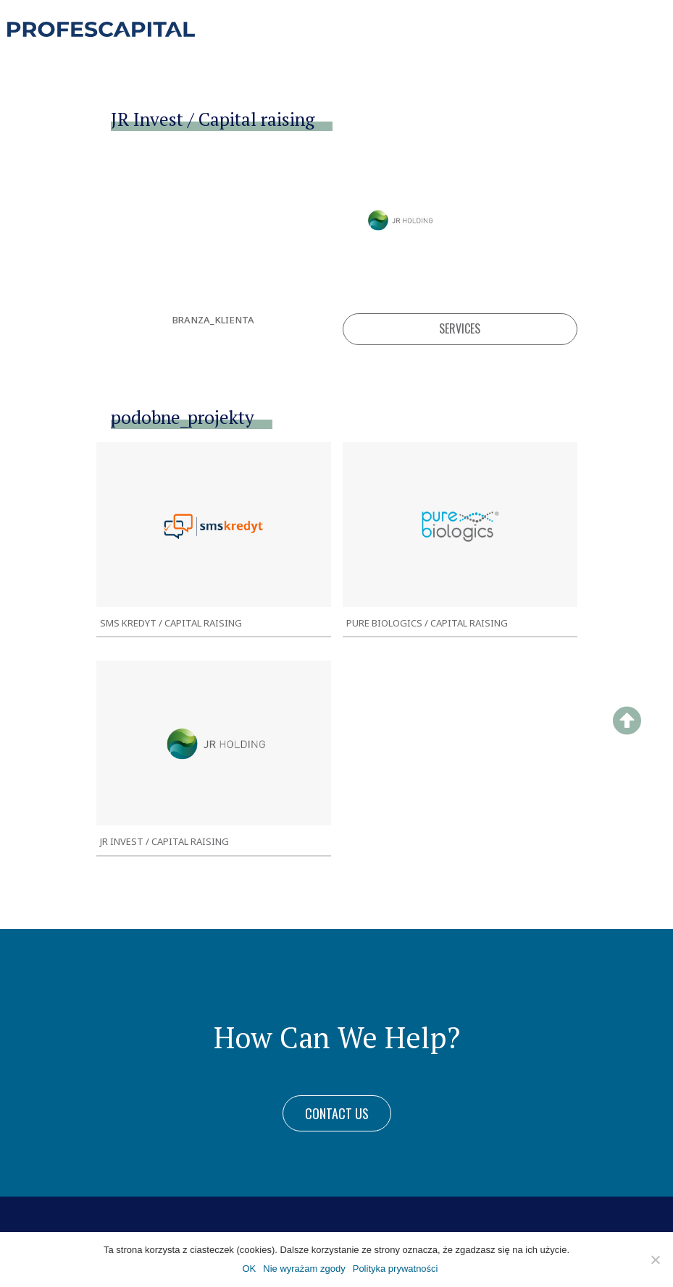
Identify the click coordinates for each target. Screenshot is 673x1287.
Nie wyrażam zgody (304, 1268)
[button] (337, 1113)
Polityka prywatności (395, 1268)
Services (459, 328)
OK (249, 1268)
